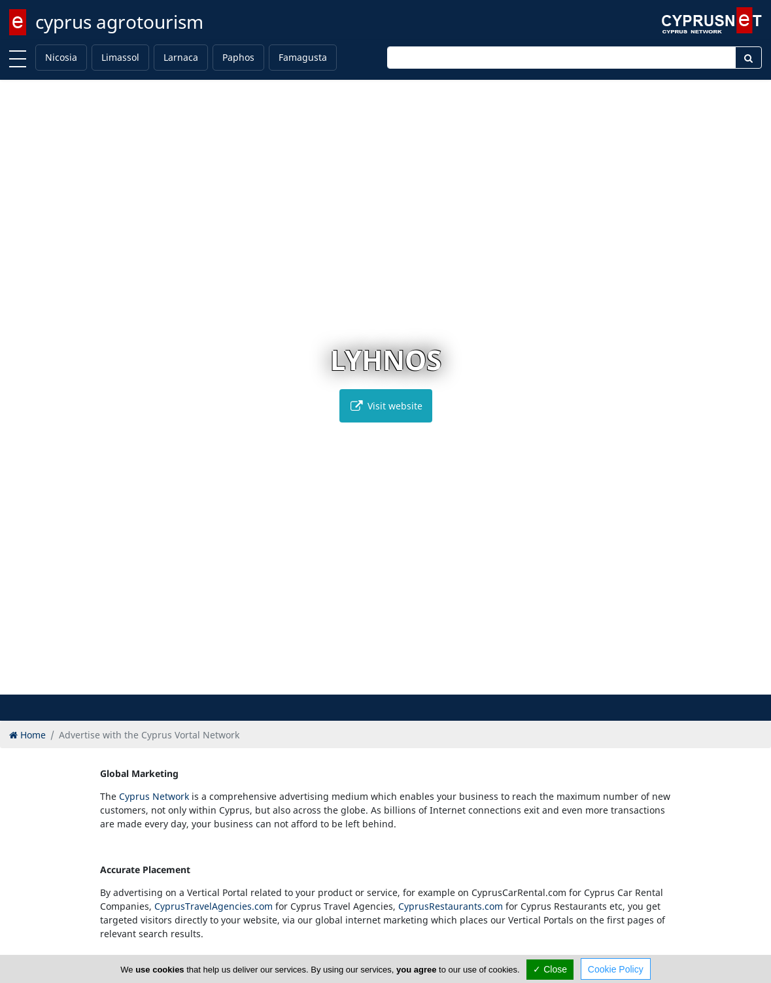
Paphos (238, 57)
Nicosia (61, 57)
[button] (358, 682)
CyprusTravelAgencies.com (213, 906)
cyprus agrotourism (119, 21)
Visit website (385, 406)
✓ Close (550, 969)
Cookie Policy (615, 969)
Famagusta (303, 57)
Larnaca (180, 57)
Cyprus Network (154, 796)
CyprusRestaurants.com (450, 906)
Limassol (120, 57)
